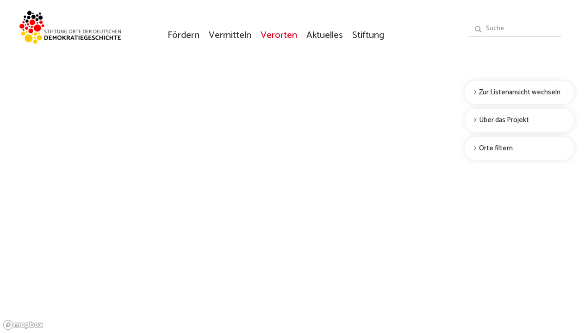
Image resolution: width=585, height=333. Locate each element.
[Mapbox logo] (23, 325)
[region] (292, 166)
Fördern (183, 35)
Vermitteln (230, 35)
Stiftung (368, 35)
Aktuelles (324, 35)
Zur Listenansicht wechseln (519, 92)
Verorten (279, 35)
